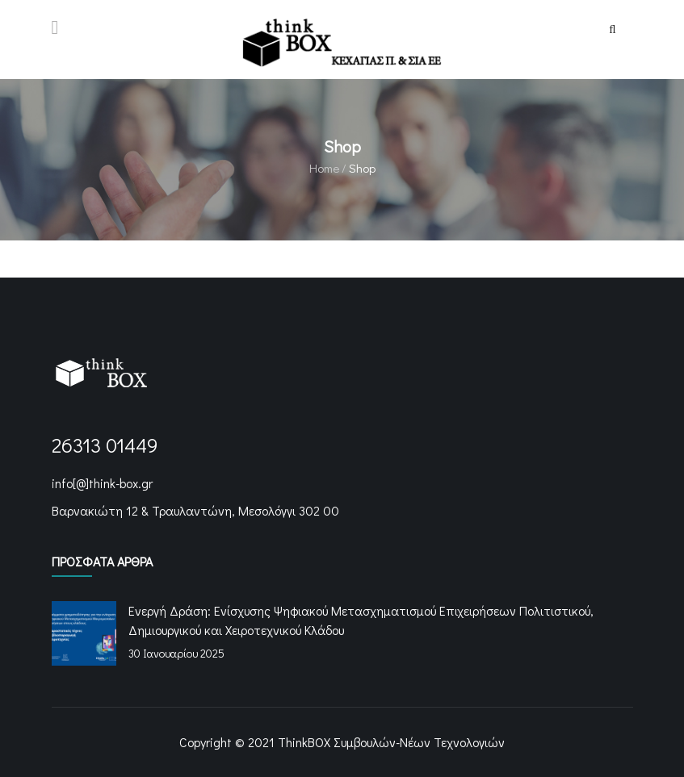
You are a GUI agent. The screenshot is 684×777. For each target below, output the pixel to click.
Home (324, 168)
